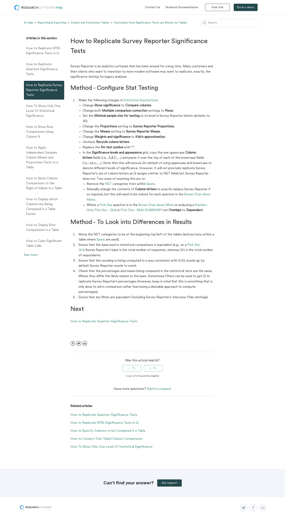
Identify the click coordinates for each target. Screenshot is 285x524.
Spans (151, 184)
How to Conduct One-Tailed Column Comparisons (106, 439)
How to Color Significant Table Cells (44, 244)
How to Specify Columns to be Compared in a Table (107, 431)
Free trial (217, 7)
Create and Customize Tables (90, 22)
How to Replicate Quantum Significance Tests (42, 69)
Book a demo (245, 7)
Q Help (28, 22)
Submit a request (159, 389)
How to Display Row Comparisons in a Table (42, 228)
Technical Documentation (181, 7)
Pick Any (106, 205)
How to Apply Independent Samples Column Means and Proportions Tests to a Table (42, 157)
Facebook (72, 343)
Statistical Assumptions (140, 100)
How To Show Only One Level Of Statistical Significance (43, 111)
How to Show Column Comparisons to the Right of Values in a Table (44, 183)
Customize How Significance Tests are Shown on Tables (150, 22)
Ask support (169, 483)
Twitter (78, 343)
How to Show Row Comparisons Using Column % (39, 131)
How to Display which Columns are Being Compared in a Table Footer (42, 207)
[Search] (230, 23)
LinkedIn (84, 343)
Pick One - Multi (133, 210)
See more (31, 255)
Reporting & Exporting (51, 22)
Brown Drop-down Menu (156, 205)
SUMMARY (153, 210)
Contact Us (152, 7)
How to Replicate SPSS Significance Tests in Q (43, 51)
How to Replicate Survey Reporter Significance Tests (44, 90)
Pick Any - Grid (105, 210)
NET (108, 184)
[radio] (132, 368)
